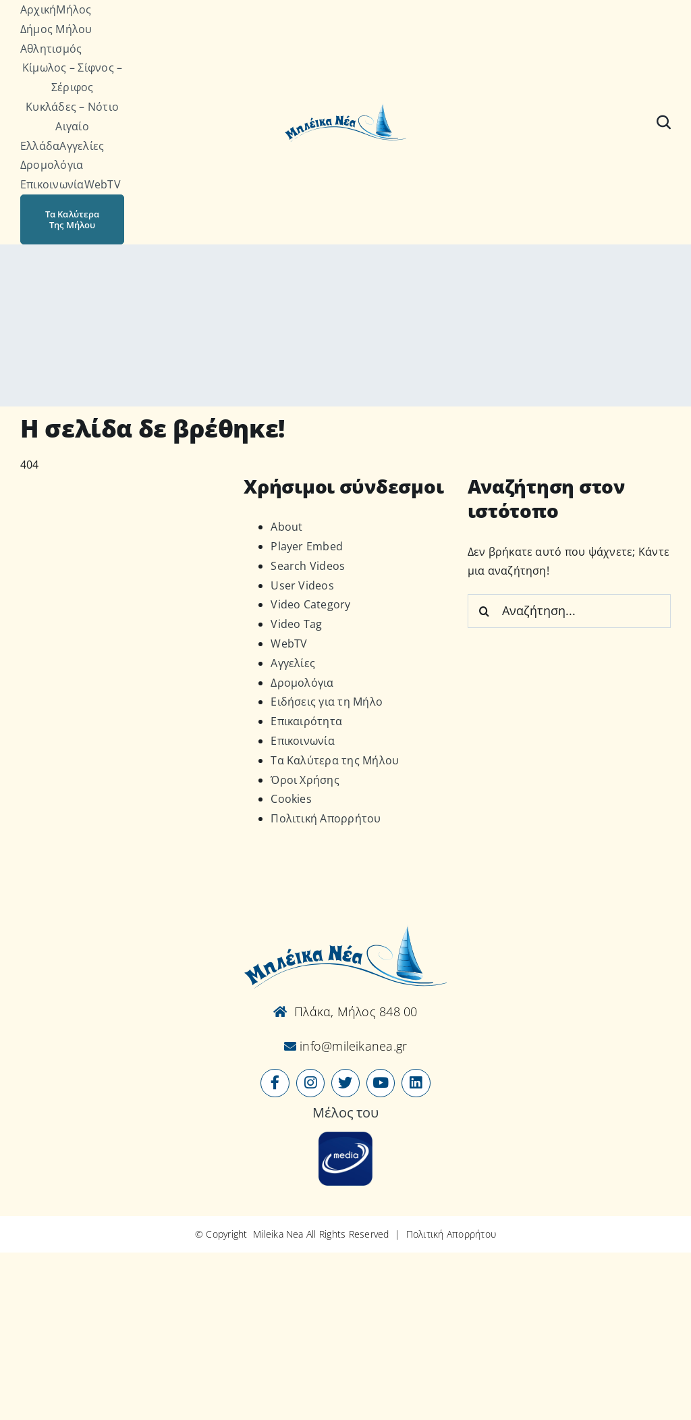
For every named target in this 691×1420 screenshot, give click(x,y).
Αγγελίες (293, 663)
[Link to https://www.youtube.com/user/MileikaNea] (380, 1083)
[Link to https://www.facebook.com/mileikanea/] (274, 1083)
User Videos (302, 585)
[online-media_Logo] (345, 1137)
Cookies (291, 798)
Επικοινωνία (303, 740)
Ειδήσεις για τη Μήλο (327, 701)
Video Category (310, 604)
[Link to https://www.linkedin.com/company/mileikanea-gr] (416, 1083)
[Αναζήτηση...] (569, 611)
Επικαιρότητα (306, 721)
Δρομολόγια (302, 682)
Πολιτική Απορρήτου (326, 818)
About (286, 526)
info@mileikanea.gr (352, 1046)
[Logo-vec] (345, 108)
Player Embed (307, 546)
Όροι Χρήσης (305, 779)
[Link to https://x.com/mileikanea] (345, 1083)
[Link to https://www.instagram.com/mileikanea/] (310, 1083)
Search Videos (308, 565)
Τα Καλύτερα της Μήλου (335, 760)
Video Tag (296, 623)
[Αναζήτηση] (664, 122)
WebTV (289, 643)
